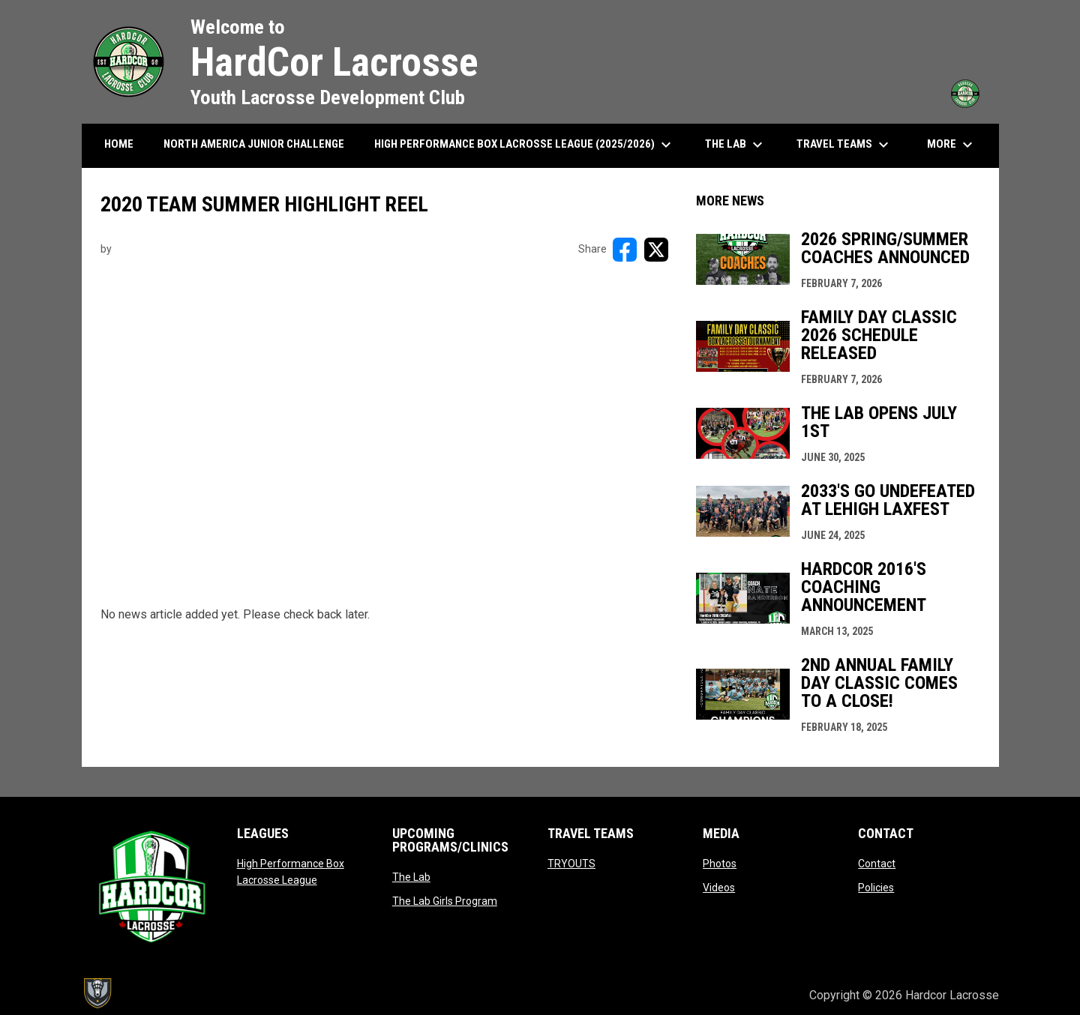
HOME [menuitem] (119, 144)
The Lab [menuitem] (735, 145)
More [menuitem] (951, 145)
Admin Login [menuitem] (746, 995)
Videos (719, 888)
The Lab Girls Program (444, 901)
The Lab (411, 877)
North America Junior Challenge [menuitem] (254, 144)
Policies (876, 888)
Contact (877, 864)
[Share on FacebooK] (625, 250)
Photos (719, 864)
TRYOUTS (572, 864)
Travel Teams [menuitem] (844, 145)
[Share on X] (656, 250)
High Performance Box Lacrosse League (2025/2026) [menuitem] (524, 145)
